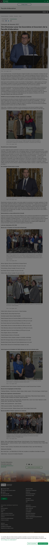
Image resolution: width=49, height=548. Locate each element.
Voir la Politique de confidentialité (8, 539)
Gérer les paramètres (32, 543)
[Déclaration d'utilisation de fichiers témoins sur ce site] (24, 540)
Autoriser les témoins (43, 543)
